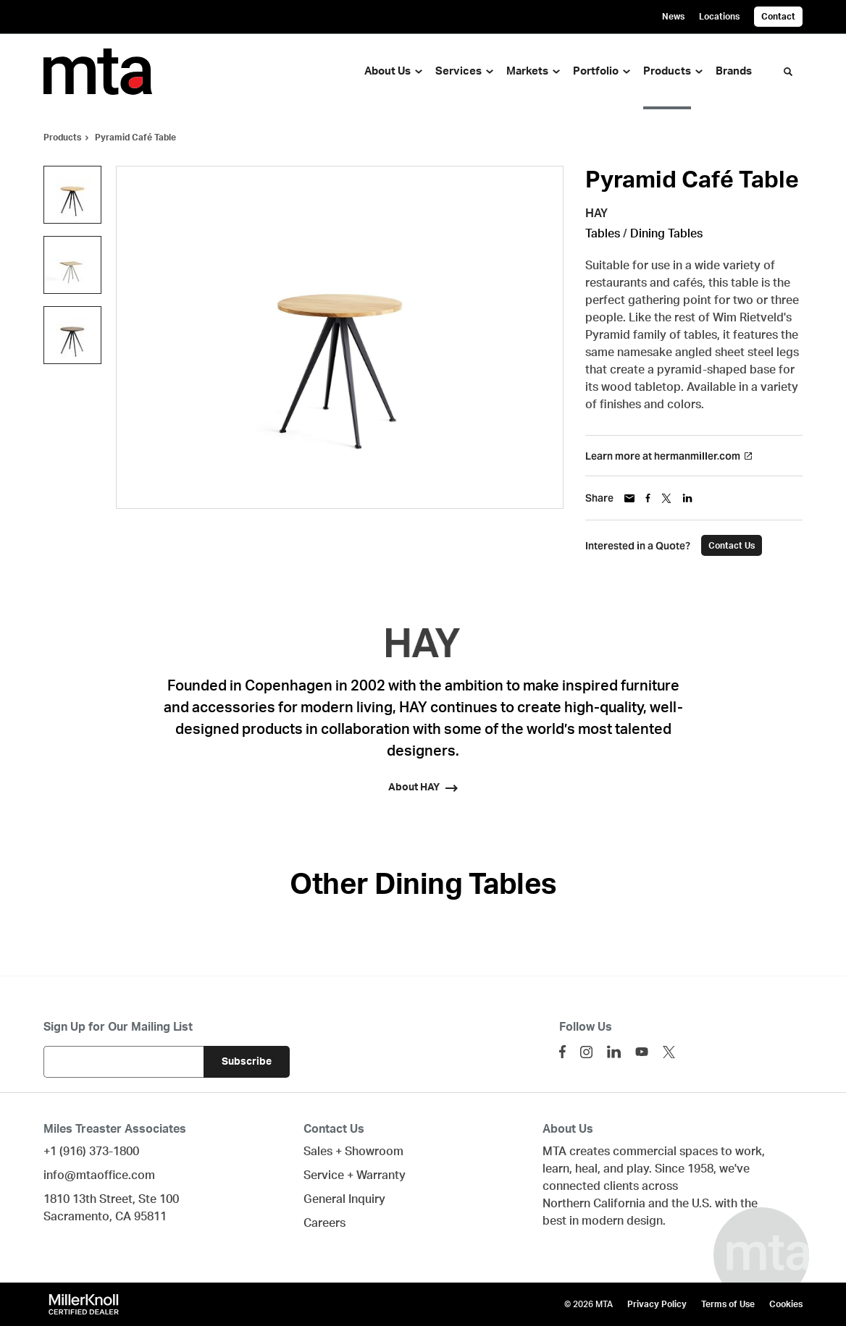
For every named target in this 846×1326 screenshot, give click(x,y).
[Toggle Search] (788, 71)
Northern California (594, 1203)
